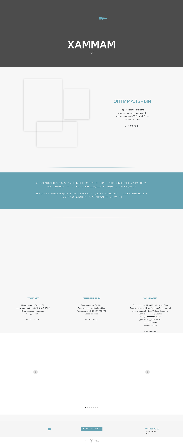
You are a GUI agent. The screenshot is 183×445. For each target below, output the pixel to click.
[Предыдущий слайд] (35, 372)
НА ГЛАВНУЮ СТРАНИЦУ (91, 429)
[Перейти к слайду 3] (89, 407)
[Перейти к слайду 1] (85, 407)
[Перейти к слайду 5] (93, 407)
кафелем (103, 197)
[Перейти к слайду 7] (97, 407)
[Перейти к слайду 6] (95, 407)
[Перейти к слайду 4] (91, 407)
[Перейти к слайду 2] (87, 407)
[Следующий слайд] (147, 372)
